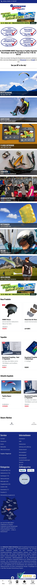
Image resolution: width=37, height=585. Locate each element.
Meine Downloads (5, 449)
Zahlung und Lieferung (25, 447)
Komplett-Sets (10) (5, 470)
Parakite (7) (3, 492)
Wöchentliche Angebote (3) (7, 495)
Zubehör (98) (3, 487)
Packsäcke (7, 173)
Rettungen (5, 224)
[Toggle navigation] (3, 582)
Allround (2, 121)
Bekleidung (5, 277)
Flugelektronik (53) (5, 484)
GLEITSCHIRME (6, 92)
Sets (1, 94)
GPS (5, 147)
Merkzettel (3, 447)
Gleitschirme (3, 200)
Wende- (9, 121)
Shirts (8, 279)
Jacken (5, 279)
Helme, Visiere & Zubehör (5, 252)
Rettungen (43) (4, 481)
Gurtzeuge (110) (4, 476)
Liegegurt (14, 121)
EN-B (7, 94)
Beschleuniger (13, 173)
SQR (10, 226)
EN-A (4, 94)
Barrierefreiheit (23, 458)
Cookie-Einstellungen (24, 460)
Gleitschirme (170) (5, 473)
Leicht (6, 121)
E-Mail (33, 60)
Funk (7, 147)
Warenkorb (3, 441)
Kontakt (2, 438)
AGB (20, 441)
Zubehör (4, 171)
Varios (1, 147)
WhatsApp (23, 60)
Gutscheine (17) (4, 489)
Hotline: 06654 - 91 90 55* (10, 1)
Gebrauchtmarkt (8, 198)
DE (20, 464)
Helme (3, 250)
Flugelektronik (7, 145)
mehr (9, 94)
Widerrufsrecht (23, 449)
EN (22, 464)
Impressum (22, 438)
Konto (2, 444)
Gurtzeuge (5, 119)
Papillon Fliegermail (5, 453)
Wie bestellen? (22, 452)
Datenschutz (22, 444)
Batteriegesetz (22, 455)
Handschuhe (13, 279)
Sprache (21, 462)
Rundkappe (5, 226)
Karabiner (2, 173)
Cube (1, 226)
